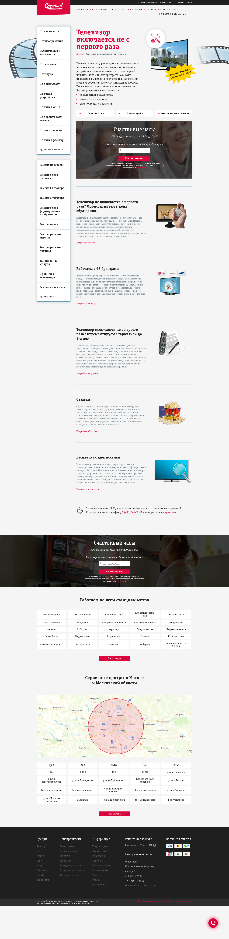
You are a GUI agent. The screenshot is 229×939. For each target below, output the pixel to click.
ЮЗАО (83, 772)
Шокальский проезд (145, 790)
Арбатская (83, 629)
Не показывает (50, 84)
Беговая (145, 636)
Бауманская (114, 636)
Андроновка (176, 623)
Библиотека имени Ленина (176, 644)
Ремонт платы (49, 224)
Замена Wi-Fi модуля (48, 263)
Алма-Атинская (51, 623)
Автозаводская (82, 614)
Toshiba (41, 875)
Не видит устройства (47, 96)
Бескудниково (176, 800)
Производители (100, 9)
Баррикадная (82, 636)
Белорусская (83, 645)
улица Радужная (176, 790)
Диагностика (99, 885)
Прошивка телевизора (47, 276)
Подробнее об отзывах (87, 431)
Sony (39, 861)
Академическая (114, 614)
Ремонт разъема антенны (50, 236)
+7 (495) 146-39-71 (172, 14)
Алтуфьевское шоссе (114, 623)
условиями (140, 168)
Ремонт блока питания (49, 177)
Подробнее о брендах (86, 304)
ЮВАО (176, 765)
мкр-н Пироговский (114, 800)
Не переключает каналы (51, 119)
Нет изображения (51, 41)
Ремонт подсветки (52, 165)
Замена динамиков (52, 287)
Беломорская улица (51, 645)
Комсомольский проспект (145, 780)
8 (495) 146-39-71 (132, 512)
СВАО (114, 765)
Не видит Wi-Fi (50, 107)
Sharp (39, 866)
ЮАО (51, 772)
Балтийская (51, 636)
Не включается (50, 31)
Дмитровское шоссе (51, 790)
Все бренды (43, 880)
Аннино (51, 629)
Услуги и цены (80, 9)
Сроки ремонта (100, 870)
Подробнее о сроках (86, 243)
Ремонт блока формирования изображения (50, 211)
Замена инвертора (52, 198)
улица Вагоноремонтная (52, 780)
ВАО (145, 765)
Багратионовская (176, 629)
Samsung (41, 846)
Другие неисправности (51, 150)
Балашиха (82, 800)
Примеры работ (119, 9)
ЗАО (114, 772)
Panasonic (42, 870)
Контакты (151, 9)
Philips (40, 856)
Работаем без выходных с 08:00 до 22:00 (154, 3)
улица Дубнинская (114, 780)
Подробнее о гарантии (87, 374)
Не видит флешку (52, 140)
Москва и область (185, 3)
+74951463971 (213, 919)
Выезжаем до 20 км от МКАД (140, 845)
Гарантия (97, 875)
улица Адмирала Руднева (114, 790)
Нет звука (46, 74)
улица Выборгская (82, 780)
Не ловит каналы (51, 130)
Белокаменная (176, 636)
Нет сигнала (48, 64)
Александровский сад (145, 614)
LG (38, 851)
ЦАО (51, 765)
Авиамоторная (51, 614)
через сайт (169, 512)
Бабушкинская (145, 629)
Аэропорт (113, 629)
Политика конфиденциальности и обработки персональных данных (165, 901)
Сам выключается (68, 875)
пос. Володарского (145, 800)
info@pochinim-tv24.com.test (141, 886)
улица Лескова (176, 780)
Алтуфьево (82, 623)
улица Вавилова (176, 772)
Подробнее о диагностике (89, 489)
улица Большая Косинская (51, 800)
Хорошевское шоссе (83, 790)
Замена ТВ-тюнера (52, 188)
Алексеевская (176, 614)
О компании (136, 9)
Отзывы (96, 880)
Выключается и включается (50, 53)
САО (82, 765)
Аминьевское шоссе (145, 623)
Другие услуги (47, 297)
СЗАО (145, 772)
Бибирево (145, 645)
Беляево (113, 645)
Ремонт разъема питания (50, 249)
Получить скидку (169, 9)
